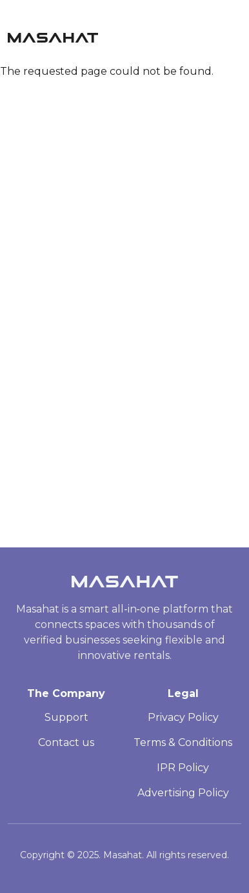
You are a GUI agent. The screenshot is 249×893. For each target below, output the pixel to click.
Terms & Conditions (183, 742)
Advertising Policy (183, 793)
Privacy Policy (183, 717)
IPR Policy (183, 767)
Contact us (66, 742)
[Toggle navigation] (235, 34)
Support (66, 717)
